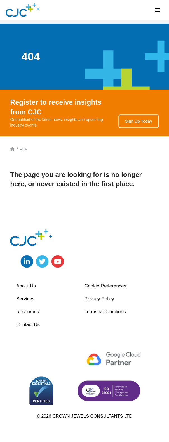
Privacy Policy (99, 298)
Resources (27, 311)
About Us (26, 286)
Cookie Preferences (105, 286)
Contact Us (28, 324)
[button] (157, 10)
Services (25, 298)
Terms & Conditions (105, 311)
